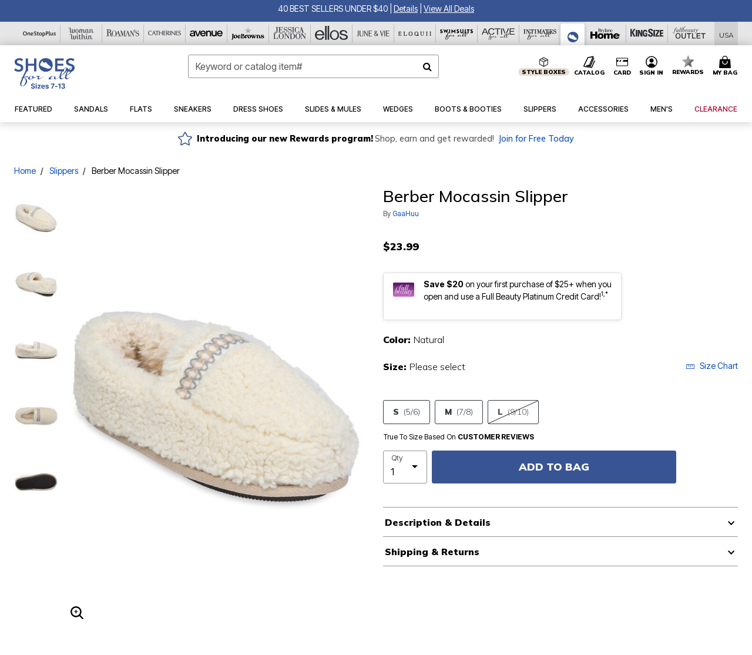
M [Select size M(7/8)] (459, 412)
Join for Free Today (536, 138)
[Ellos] (331, 33)
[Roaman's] (123, 33)
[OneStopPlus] (40, 33)
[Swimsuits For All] (457, 33)
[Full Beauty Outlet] (689, 33)
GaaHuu (405, 213)
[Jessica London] (290, 33)
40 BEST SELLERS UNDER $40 (333, 9)
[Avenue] (206, 33)
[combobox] (313, 66)
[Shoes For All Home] (44, 73)
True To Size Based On (459, 437)
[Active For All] (498, 33)
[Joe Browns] (248, 33)
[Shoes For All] (573, 34)
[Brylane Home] (605, 33)
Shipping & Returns (432, 551)
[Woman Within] (81, 33)
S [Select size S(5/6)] (406, 412)
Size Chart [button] (712, 366)
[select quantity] (405, 467)
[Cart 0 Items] (727, 66)
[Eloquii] (415, 33)
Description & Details (438, 522)
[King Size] (647, 33)
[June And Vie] (373, 33)
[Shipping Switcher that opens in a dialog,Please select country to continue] (726, 33)
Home (25, 171)
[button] (406, 9)
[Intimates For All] (540, 33)
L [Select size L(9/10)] (513, 412)
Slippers (63, 171)
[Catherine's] (165, 33)
